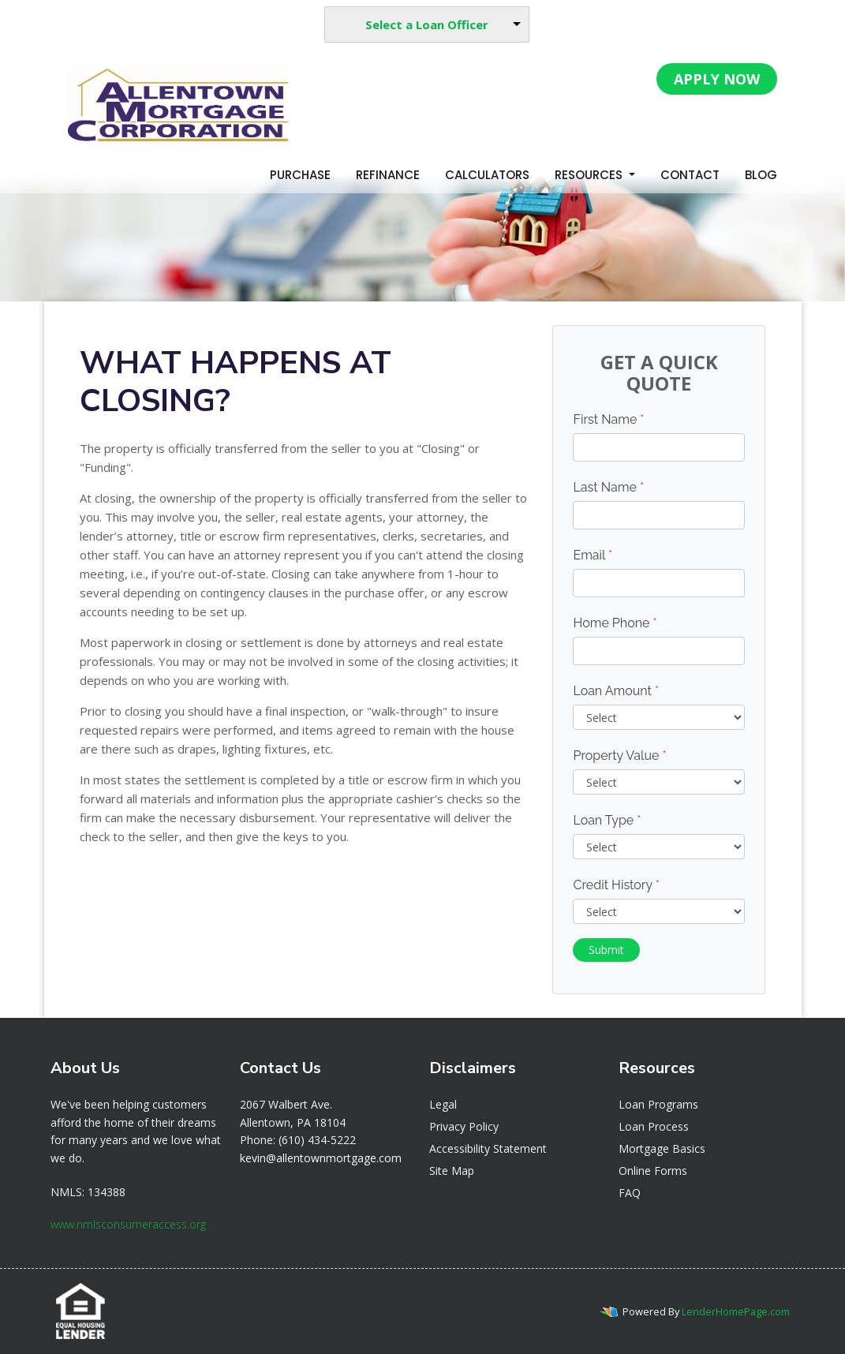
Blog (761, 174)
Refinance (388, 174)
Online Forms (653, 1170)
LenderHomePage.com (736, 1311)
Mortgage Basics (662, 1148)
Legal (443, 1104)
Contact (690, 174)
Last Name (608, 487)
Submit (606, 949)
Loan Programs (658, 1104)
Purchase (300, 174)
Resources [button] (590, 174)
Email (592, 555)
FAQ (630, 1192)
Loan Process (654, 1126)
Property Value (619, 755)
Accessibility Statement (488, 1148)
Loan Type (607, 820)
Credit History (616, 884)
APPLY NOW (717, 78)
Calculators (487, 174)
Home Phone (614, 622)
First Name (608, 419)
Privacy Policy (464, 1126)
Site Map (451, 1170)
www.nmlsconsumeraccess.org (128, 1224)
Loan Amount (616, 690)
